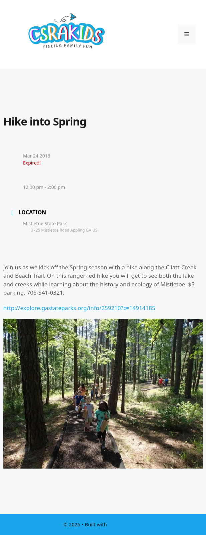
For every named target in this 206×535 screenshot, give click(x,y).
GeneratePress (125, 524)
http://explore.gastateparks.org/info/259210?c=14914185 (79, 308)
